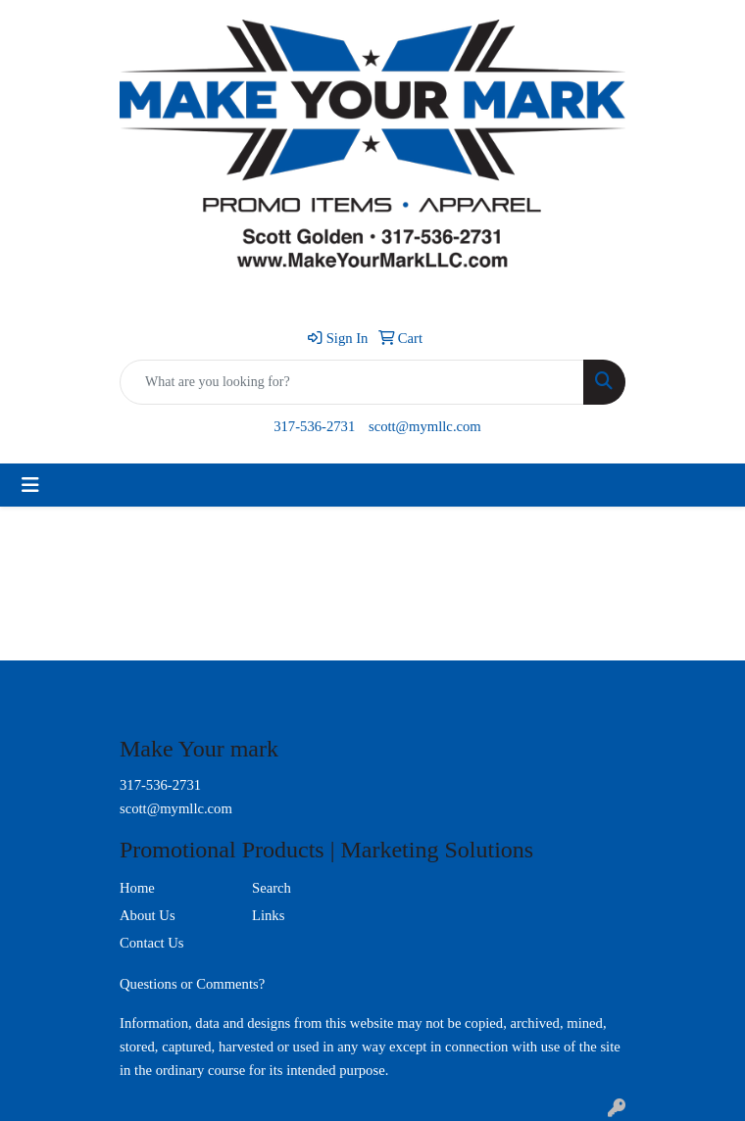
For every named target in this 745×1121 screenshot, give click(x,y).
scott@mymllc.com (425, 426)
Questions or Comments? (192, 984)
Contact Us (152, 942)
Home (137, 888)
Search (271, 888)
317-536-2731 (314, 426)
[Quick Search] (352, 382)
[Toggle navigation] (30, 485)
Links (268, 915)
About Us (147, 915)
